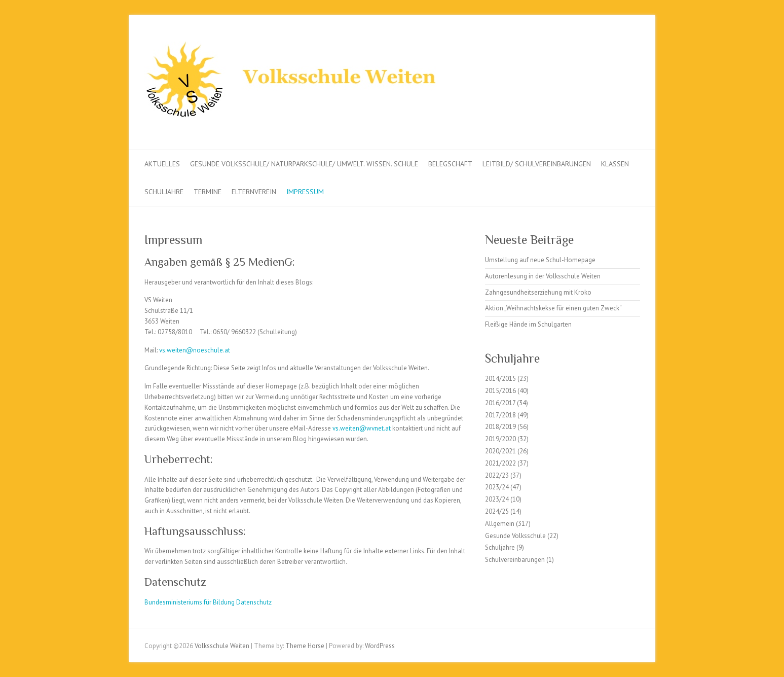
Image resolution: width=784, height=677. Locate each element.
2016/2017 (500, 403)
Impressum (305, 191)
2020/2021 (500, 451)
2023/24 (497, 487)
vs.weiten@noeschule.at (194, 350)
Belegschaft (450, 163)
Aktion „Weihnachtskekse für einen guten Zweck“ (553, 308)
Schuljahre (163, 191)
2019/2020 (500, 439)
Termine (207, 191)
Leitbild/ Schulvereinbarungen (536, 163)
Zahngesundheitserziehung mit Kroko (538, 292)
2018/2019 (500, 426)
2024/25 (497, 511)
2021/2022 (500, 463)
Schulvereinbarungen (515, 559)
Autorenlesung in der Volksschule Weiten (543, 276)
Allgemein (499, 523)
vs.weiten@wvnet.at (361, 428)
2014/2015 (500, 378)
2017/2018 (500, 415)
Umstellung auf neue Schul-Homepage (540, 260)
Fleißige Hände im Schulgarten (528, 324)
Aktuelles (162, 163)
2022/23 (497, 475)
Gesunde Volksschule (515, 535)
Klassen (615, 163)
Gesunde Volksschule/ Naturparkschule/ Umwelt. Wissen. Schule (304, 163)
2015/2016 (500, 390)
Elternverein (254, 191)
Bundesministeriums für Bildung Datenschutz (208, 602)
